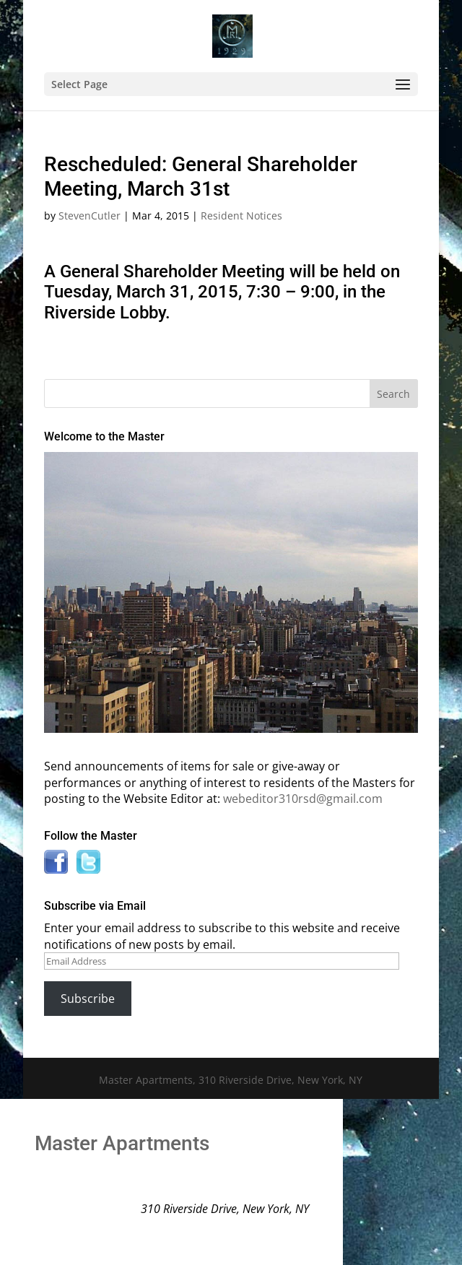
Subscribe (88, 999)
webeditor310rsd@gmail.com (303, 799)
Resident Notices (241, 215)
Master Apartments (122, 1143)
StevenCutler (89, 215)
